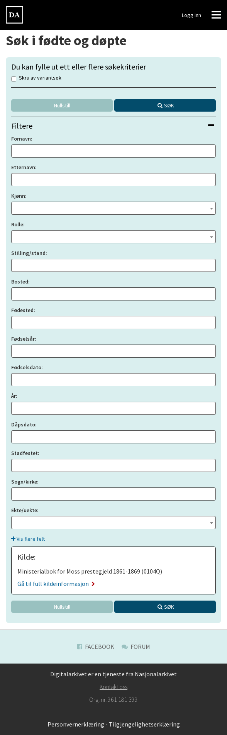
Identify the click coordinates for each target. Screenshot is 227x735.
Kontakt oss (113, 687)
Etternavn (23, 167)
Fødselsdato (26, 367)
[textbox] (113, 207)
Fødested (22, 310)
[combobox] (113, 208)
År (13, 395)
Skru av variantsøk (36, 78)
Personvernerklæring (75, 724)
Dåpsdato (23, 424)
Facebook (95, 646)
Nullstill (62, 105)
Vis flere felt (28, 538)
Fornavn (21, 138)
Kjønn (18, 195)
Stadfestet (24, 453)
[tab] (113, 126)
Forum (136, 646)
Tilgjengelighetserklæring (144, 724)
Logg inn (191, 15)
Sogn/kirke (24, 481)
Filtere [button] (112, 126)
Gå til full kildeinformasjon (56, 583)
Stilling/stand (28, 253)
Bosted (19, 281)
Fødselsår (23, 338)
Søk (169, 105)
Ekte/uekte (24, 510)
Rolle (17, 224)
